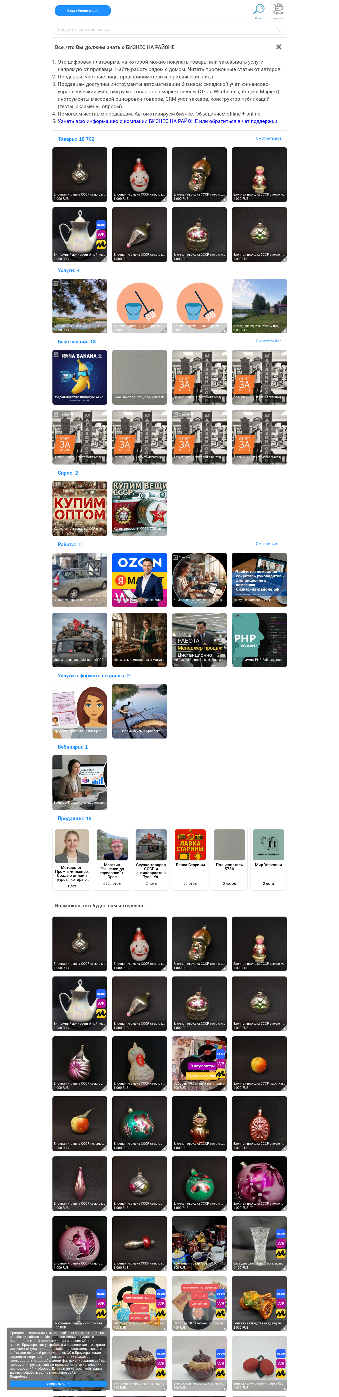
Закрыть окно (58, 1384)
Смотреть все (269, 138)
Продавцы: (75, 818)
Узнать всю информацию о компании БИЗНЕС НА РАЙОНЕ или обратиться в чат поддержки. (168, 121)
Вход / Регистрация (83, 11)
